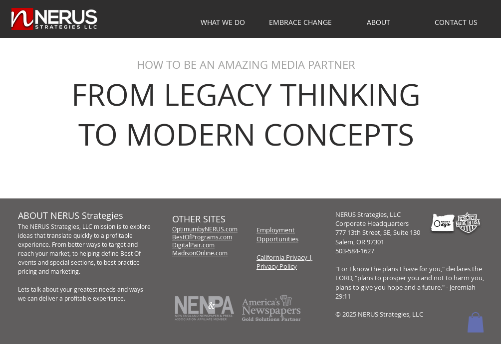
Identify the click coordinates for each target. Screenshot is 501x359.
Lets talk (29, 289)
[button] (378, 22)
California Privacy (281, 257)
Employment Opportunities (277, 234)
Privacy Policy (276, 266)
